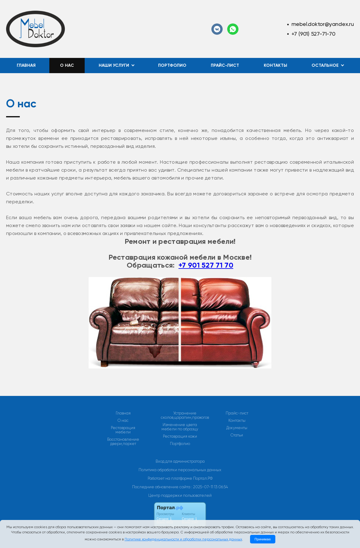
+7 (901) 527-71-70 (313, 33)
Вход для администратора (180, 461)
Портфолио (172, 65)
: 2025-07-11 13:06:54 (209, 487)
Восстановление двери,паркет (123, 441)
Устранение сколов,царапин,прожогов (185, 415)
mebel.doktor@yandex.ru (322, 24)
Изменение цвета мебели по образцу (179, 427)
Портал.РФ (203, 478)
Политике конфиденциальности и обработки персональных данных (183, 539)
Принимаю (263, 539)
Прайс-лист (225, 65)
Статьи (237, 435)
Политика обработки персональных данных (180, 470)
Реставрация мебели (123, 430)
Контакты (275, 65)
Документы (236, 428)
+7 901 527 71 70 (205, 265)
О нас (67, 65)
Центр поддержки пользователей (180, 495)
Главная (26, 65)
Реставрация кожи (180, 436)
